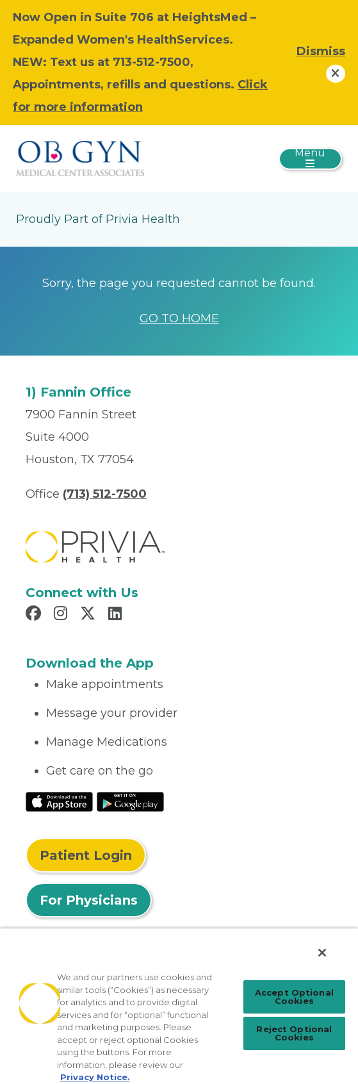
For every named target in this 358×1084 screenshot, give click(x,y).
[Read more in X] (89, 615)
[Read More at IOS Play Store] (59, 801)
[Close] (322, 953)
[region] (179, 1006)
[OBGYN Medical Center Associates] (80, 158)
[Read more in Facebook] (35, 615)
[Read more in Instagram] (62, 615)
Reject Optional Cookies (294, 1033)
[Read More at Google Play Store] (130, 801)
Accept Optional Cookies (294, 996)
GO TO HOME (179, 318)
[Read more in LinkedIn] (117, 615)
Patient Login (86, 855)
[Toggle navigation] (310, 159)
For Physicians (89, 900)
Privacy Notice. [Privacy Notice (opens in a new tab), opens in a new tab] (95, 1077)
